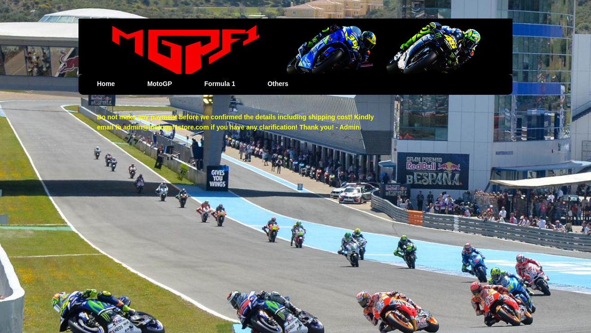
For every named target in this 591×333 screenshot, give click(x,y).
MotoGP (159, 83)
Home (106, 83)
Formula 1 (220, 83)
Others (277, 83)
